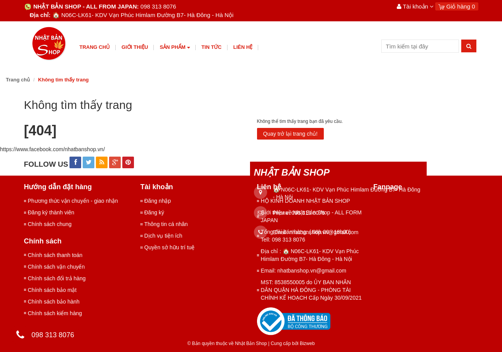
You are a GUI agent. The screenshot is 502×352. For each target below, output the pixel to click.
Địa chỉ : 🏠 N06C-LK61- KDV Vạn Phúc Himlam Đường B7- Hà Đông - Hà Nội (310, 255)
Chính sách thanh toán (55, 255)
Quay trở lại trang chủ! (290, 134)
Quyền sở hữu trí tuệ (169, 247)
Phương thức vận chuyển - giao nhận (73, 201)
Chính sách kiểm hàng (55, 313)
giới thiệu (135, 47)
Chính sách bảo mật (52, 290)
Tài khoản (415, 6)
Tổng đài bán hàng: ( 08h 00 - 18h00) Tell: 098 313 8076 (306, 236)
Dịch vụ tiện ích (163, 236)
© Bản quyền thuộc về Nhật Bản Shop (227, 343)
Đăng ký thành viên (51, 212)
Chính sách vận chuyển (56, 267)
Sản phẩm (174, 47)
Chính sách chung (50, 224)
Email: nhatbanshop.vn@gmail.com (303, 270)
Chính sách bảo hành (54, 302)
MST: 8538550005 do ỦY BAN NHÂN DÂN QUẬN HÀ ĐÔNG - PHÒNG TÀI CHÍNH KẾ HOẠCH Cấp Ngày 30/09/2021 (311, 290)
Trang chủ (95, 47)
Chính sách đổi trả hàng (57, 278)
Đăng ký (154, 212)
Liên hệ (243, 47)
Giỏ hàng (456, 6)
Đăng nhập (157, 201)
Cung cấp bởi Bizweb (291, 343)
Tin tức (211, 47)
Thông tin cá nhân (166, 224)
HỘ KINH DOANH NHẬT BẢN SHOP (305, 201)
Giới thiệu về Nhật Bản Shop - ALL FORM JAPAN (311, 216)
